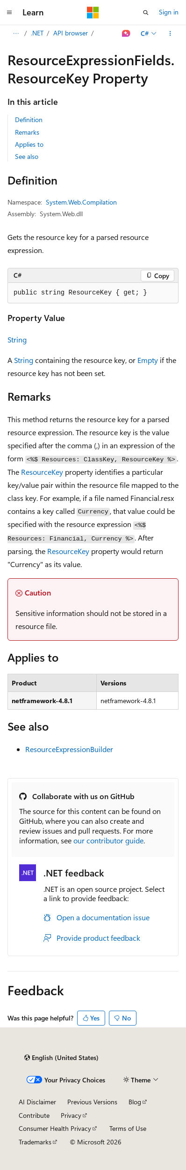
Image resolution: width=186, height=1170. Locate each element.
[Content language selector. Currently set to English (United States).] (61, 1057)
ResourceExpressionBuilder (69, 749)
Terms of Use (127, 1128)
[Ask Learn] (126, 33)
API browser (70, 32)
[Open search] (145, 12)
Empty (147, 360)
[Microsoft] (93, 13)
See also (26, 156)
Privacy (71, 1115)
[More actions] (170, 33)
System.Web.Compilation (81, 202)
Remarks (27, 132)
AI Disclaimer (37, 1101)
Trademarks (35, 1141)
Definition (29, 119)
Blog (135, 1101)
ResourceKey (42, 472)
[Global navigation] (9, 12)
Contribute (34, 1115)
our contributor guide (108, 840)
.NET (37, 32)
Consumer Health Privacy (55, 1128)
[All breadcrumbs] (15, 33)
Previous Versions (92, 1101)
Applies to (29, 144)
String (17, 339)
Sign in (169, 11)
